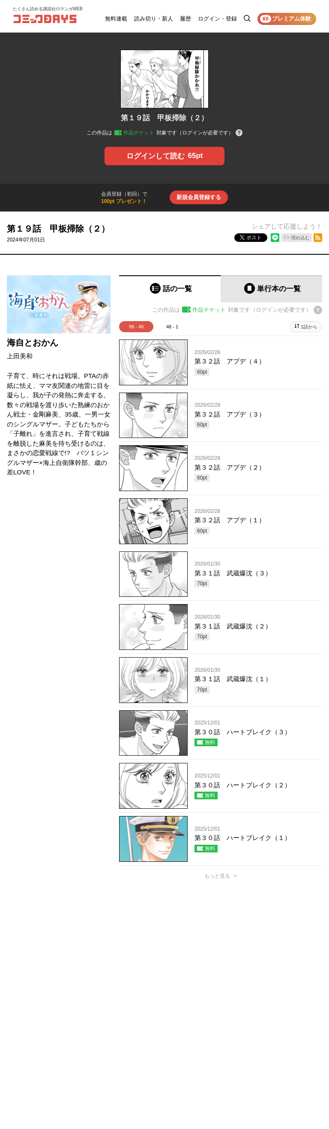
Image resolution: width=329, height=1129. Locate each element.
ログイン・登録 (217, 18)
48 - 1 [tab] (172, 326)
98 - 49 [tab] (136, 326)
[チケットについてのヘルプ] (239, 133)
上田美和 (20, 356)
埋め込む (300, 237)
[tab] (170, 288)
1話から (309, 326)
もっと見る (217, 876)
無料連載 (116, 18)
